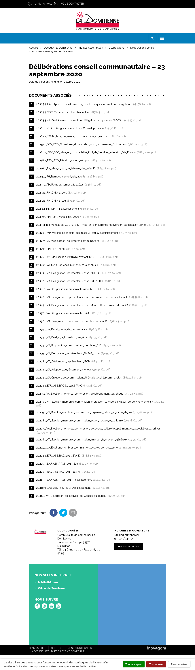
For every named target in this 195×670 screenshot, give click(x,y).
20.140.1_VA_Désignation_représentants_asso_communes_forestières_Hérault (88, 297)
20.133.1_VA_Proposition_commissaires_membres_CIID (75, 345)
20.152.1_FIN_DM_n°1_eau (57, 201)
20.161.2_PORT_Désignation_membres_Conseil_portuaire (76, 128)
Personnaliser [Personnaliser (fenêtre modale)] (179, 664)
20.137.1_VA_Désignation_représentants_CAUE (70, 313)
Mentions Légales (80, 648)
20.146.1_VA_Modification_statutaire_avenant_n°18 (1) (73, 257)
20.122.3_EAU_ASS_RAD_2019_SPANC (65, 456)
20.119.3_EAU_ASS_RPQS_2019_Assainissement (70, 480)
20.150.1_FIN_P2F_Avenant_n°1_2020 (64, 217)
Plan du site (37, 648)
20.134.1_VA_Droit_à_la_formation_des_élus (68, 337)
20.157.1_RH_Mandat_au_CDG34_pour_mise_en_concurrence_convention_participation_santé (97, 225)
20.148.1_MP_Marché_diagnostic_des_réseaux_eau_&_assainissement (83, 233)
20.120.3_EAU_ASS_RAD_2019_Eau (62, 472)
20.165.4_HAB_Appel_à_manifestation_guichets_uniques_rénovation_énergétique (90, 104)
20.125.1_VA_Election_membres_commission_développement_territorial (85, 448)
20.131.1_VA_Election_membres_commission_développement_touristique (86, 394)
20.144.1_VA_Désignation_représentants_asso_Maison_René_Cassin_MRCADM (88, 305)
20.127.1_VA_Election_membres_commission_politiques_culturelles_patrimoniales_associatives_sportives (94, 430)
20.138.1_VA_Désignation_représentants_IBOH (70, 361)
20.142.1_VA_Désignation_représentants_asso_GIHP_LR (75, 281)
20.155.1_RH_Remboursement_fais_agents (66, 177)
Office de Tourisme (50, 588)
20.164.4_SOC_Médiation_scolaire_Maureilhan (69, 112)
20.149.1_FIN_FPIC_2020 (57, 249)
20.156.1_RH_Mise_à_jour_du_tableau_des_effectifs (72, 168)
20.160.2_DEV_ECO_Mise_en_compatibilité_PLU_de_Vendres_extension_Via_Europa (92, 152)
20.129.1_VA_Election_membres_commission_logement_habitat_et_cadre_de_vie (90, 412)
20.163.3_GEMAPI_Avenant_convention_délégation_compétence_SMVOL (85, 120)
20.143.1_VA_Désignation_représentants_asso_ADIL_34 (75, 273)
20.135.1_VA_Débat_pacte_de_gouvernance (68, 329)
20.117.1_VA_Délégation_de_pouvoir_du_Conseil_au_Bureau (77, 496)
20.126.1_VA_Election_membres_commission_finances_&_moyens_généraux (87, 440)
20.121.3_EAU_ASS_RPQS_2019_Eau (63, 464)
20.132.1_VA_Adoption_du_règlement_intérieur (69, 370)
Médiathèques (46, 582)
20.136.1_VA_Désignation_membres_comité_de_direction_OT (79, 321)
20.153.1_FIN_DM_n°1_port (57, 193)
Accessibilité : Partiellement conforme (58, 651)
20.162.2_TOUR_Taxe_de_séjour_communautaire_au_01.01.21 (77, 136)
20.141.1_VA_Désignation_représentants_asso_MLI (72, 289)
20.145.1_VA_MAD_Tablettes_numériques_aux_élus (72, 265)
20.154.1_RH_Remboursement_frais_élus (65, 185)
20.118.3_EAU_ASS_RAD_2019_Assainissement (69, 488)
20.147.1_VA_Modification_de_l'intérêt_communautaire (74, 241)
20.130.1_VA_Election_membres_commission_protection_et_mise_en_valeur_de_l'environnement (97, 403)
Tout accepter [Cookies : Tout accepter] (133, 664)
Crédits (56, 648)
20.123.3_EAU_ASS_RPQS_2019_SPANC (65, 386)
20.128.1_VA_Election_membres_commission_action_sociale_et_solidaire (85, 421)
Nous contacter (72, 3)
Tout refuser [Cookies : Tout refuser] (156, 664)
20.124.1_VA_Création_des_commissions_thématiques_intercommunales (85, 378)
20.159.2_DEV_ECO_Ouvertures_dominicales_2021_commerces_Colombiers (88, 144)
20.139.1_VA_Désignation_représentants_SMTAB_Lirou (74, 353)
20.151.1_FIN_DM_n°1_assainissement (64, 209)
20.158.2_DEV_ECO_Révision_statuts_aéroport (70, 160)
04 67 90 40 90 (43, 3)
